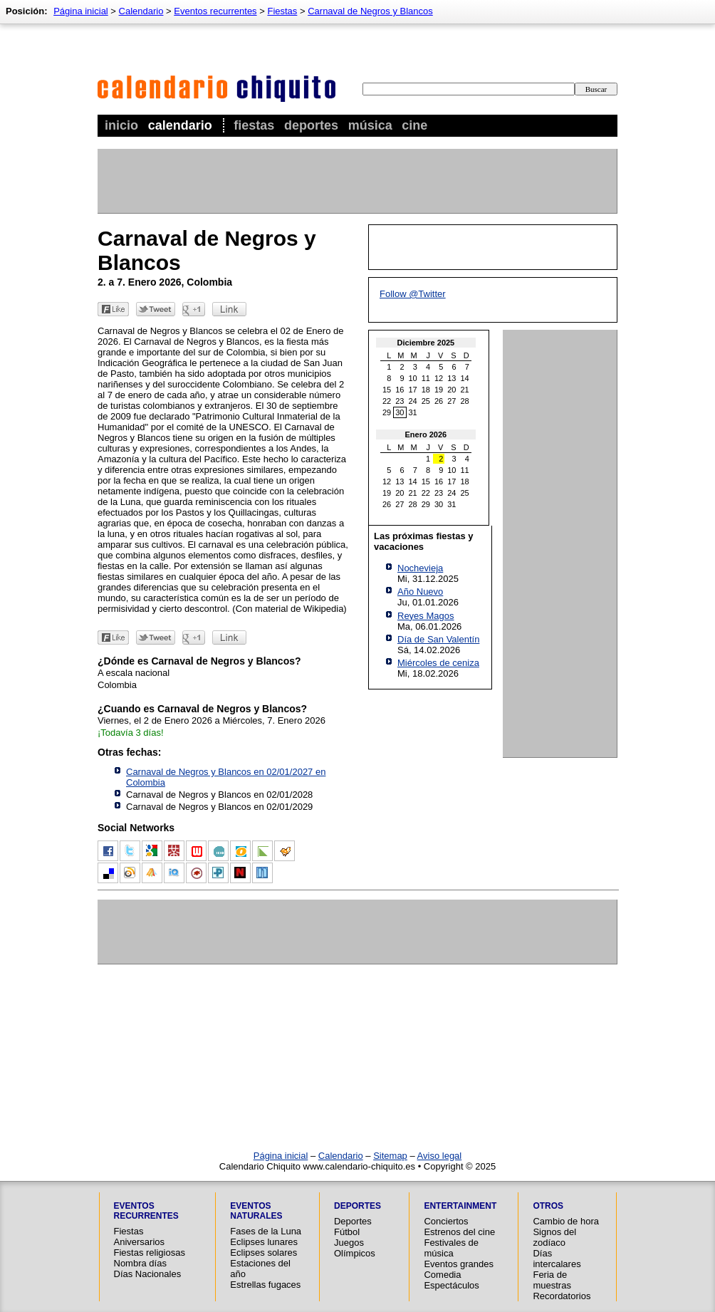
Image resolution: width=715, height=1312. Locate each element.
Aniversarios (139, 1241)
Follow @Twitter (413, 293)
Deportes (311, 125)
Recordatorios (561, 1296)
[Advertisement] (357, 181)
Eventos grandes (459, 1264)
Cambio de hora (566, 1221)
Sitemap (390, 1155)
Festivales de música (451, 1248)
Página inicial (80, 11)
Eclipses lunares (264, 1241)
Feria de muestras (551, 1280)
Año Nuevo (420, 591)
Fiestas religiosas (149, 1252)
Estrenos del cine (459, 1232)
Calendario (180, 125)
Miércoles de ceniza (438, 662)
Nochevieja (420, 568)
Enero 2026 (426, 434)
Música (370, 125)
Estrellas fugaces (265, 1284)
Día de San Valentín (438, 639)
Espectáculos (451, 1285)
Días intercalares (556, 1258)
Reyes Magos (425, 615)
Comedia (442, 1274)
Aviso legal (439, 1155)
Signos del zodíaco (554, 1237)
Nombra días (140, 1263)
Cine (414, 125)
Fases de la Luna (265, 1231)
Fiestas (254, 125)
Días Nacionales (148, 1274)
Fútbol (347, 1232)
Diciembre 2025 (426, 342)
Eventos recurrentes (215, 11)
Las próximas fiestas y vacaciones (423, 541)
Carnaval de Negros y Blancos (370, 11)
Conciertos (446, 1221)
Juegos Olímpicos (354, 1248)
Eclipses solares (263, 1252)
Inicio (121, 125)
